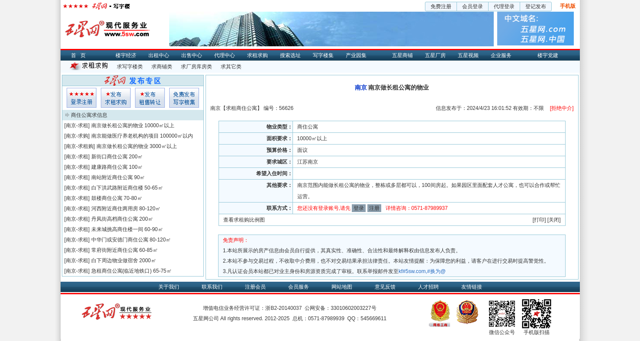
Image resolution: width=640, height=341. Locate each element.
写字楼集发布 (184, 98)
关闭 (554, 220)
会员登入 (81, 98)
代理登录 (504, 6)
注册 (374, 208)
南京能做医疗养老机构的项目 (125, 136)
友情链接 (471, 287)
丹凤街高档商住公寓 (114, 219)
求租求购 (257, 55)
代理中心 (224, 55)
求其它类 (231, 67)
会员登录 (472, 6)
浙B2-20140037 (283, 308)
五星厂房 (435, 55)
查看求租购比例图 (244, 220)
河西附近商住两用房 (114, 209)
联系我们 (212, 287)
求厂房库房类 (196, 67)
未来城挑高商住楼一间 (117, 229)
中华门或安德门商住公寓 (119, 240)
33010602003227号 (353, 308)
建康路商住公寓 (109, 167)
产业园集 (356, 55)
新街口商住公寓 (109, 157)
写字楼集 (323, 55)
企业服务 (501, 55)
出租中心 (158, 55)
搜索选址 (290, 55)
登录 (359, 208)
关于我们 (168, 287)
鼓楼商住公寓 (106, 198)
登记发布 (535, 6)
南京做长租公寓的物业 (117, 125)
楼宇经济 (126, 55)
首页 (80, 55)
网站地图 (341, 287)
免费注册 (441, 6)
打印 (539, 220)
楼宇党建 (547, 55)
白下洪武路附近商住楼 (117, 188)
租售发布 (150, 98)
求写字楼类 (130, 67)
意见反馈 (385, 287)
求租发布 (116, 98)
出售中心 (191, 55)
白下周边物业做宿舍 (114, 260)
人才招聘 (428, 287)
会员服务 (298, 287)
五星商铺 (402, 55)
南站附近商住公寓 (112, 177)
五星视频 (468, 55)
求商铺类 (161, 67)
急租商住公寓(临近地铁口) (121, 271)
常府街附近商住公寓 (114, 250)
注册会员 (255, 287)
